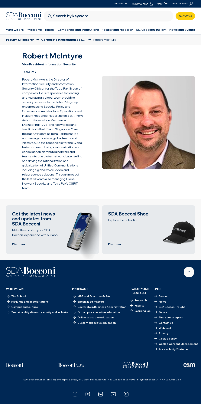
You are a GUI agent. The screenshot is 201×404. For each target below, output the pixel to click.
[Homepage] (31, 272)
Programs (34, 29)
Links (157, 289)
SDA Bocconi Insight (151, 29)
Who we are (15, 29)
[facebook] (75, 394)
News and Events (182, 29)
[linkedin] (100, 394)
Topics (49, 29)
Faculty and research (117, 29)
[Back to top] (189, 272)
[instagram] (126, 394)
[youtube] (113, 394)
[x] (88, 394)
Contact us (185, 16)
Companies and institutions (78, 29)
